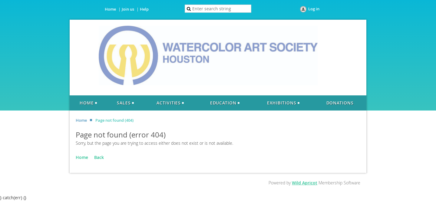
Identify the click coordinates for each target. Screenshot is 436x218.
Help (144, 9)
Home (110, 9)
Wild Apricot (304, 183)
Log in (313, 9)
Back (99, 157)
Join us (128, 9)
